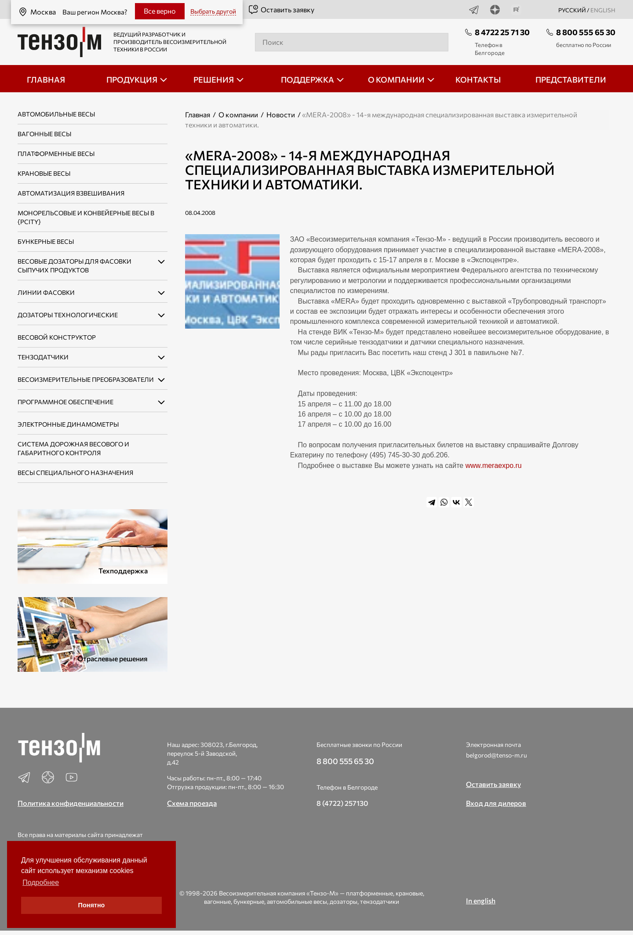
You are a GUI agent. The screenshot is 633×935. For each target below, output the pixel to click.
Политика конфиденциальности (71, 803)
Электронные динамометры (68, 424)
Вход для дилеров (496, 803)
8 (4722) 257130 (342, 803)
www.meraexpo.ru (494, 465)
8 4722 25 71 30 (502, 32)
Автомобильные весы (56, 114)
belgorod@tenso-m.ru (496, 755)
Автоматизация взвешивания (71, 193)
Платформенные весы (56, 153)
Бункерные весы (46, 241)
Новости (280, 114)
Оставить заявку (281, 9)
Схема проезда (192, 803)
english (602, 10)
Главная (197, 114)
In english (480, 900)
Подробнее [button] (40, 882)
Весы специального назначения (75, 472)
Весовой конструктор (57, 337)
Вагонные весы (44, 134)
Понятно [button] (91, 905)
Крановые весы (44, 173)
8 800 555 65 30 (585, 32)
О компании (238, 114)
